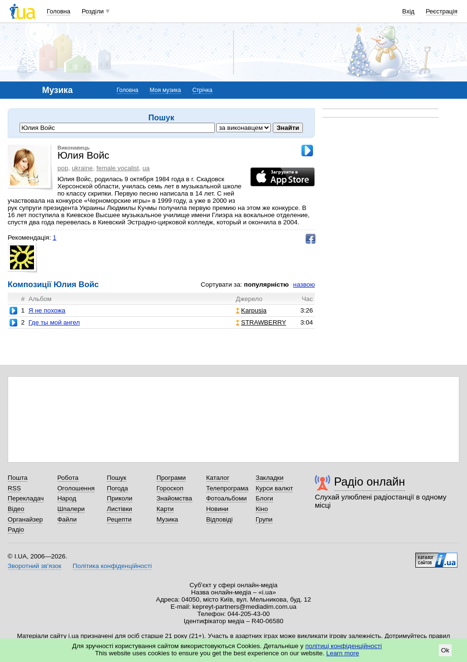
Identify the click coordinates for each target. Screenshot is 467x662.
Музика (167, 519)
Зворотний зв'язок (34, 565)
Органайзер (25, 519)
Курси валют (274, 488)
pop (62, 168)
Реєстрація (441, 11)
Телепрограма (227, 488)
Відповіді (219, 519)
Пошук (116, 477)
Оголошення (76, 488)
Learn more (342, 653)
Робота (67, 477)
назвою (304, 284)
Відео (16, 508)
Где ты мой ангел (53, 322)
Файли (67, 519)
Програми (171, 477)
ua (146, 168)
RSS (14, 488)
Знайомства (174, 498)
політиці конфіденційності (343, 646)
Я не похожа (46, 310)
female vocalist (117, 168)
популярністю (266, 284)
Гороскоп (169, 488)
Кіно (262, 508)
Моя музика (165, 90)
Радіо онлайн (369, 481)
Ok (445, 650)
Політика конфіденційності (112, 565)
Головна (58, 11)
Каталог (218, 477)
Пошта (17, 477)
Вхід (408, 11)
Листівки (119, 508)
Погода (117, 488)
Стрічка (202, 90)
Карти (165, 508)
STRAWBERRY (261, 322)
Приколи (119, 498)
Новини (217, 508)
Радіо (16, 529)
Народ (67, 498)
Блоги (264, 498)
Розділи (93, 11)
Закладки (269, 477)
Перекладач (26, 498)
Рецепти (119, 519)
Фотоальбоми (226, 498)
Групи (264, 519)
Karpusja (251, 310)
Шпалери (71, 508)
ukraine (82, 168)
